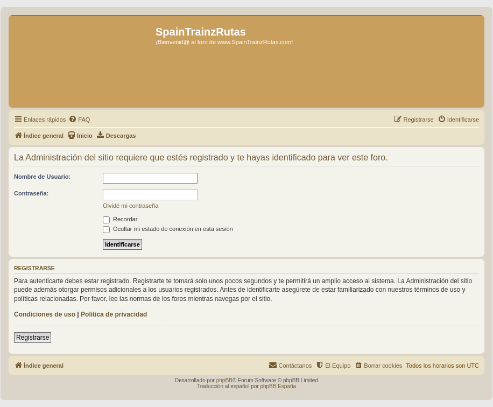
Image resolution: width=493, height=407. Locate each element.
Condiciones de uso (44, 314)
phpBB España (278, 386)
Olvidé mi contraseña (130, 205)
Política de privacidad (114, 314)
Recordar (120, 219)
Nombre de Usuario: (42, 176)
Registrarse (32, 337)
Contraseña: (31, 193)
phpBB (224, 380)
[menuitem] (79, 119)
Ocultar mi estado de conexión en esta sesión (168, 229)
